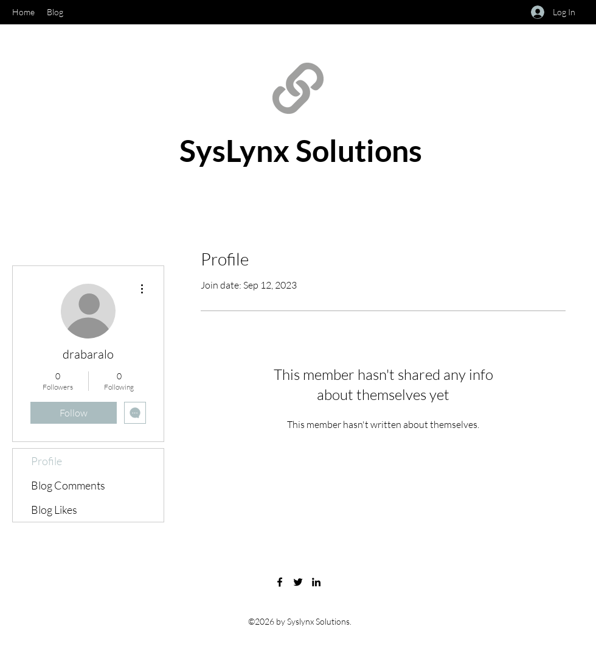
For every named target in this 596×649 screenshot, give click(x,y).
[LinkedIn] (316, 582)
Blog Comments (68, 485)
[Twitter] (298, 582)
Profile (46, 461)
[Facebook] (280, 582)
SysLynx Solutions (300, 150)
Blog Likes (54, 509)
